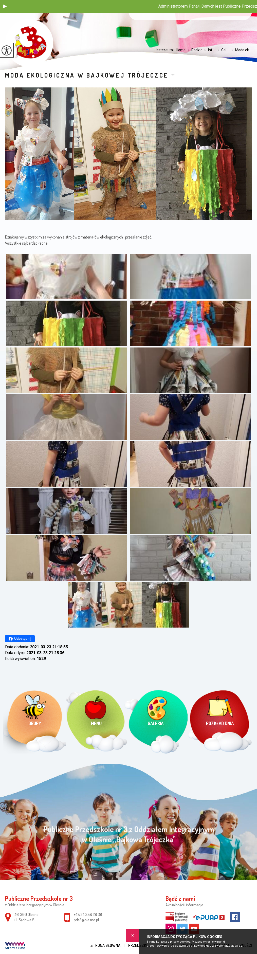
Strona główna (105, 945)
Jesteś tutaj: (165, 50)
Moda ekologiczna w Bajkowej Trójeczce (87, 75)
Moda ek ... (240, 50)
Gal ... (222, 50)
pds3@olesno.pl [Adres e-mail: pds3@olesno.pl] (86, 919)
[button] (5, 6)
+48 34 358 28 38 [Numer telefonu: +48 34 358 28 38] (88, 914)
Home (181, 50)
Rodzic (194, 50)
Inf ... (208, 50)
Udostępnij (20, 639)
